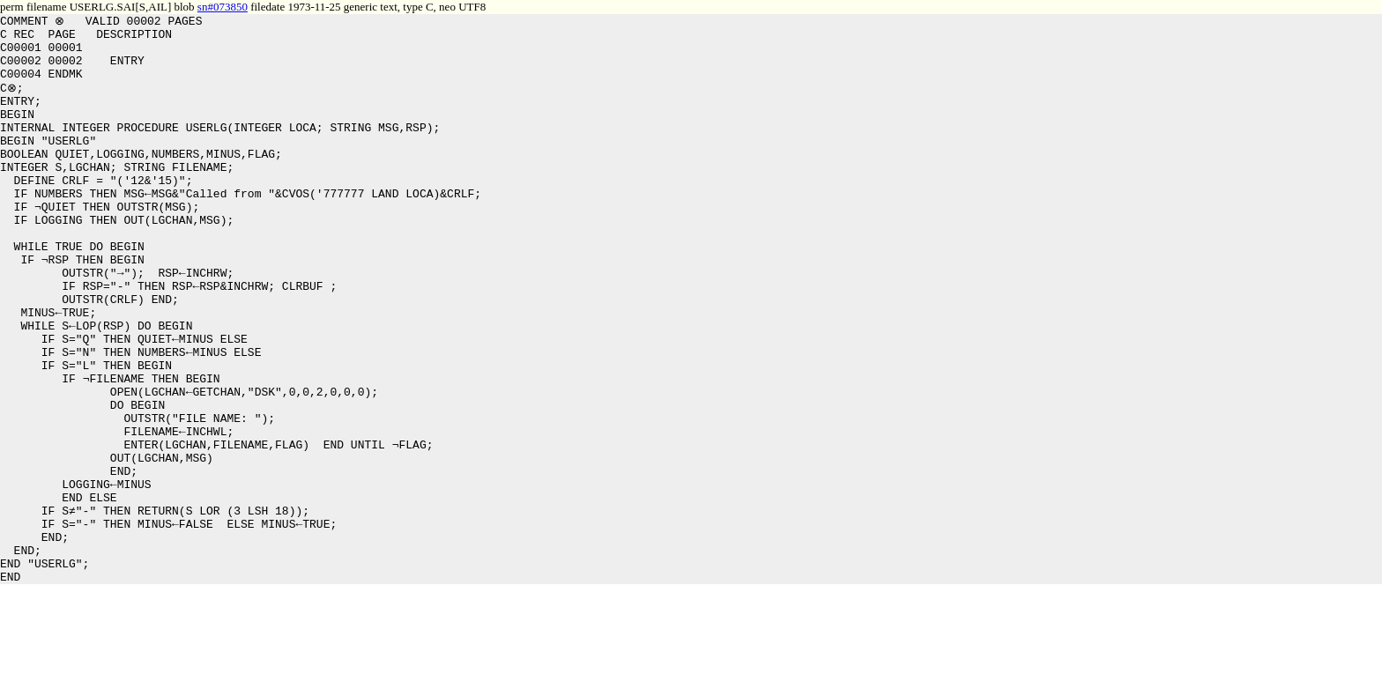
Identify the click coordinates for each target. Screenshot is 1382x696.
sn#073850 (222, 6)
